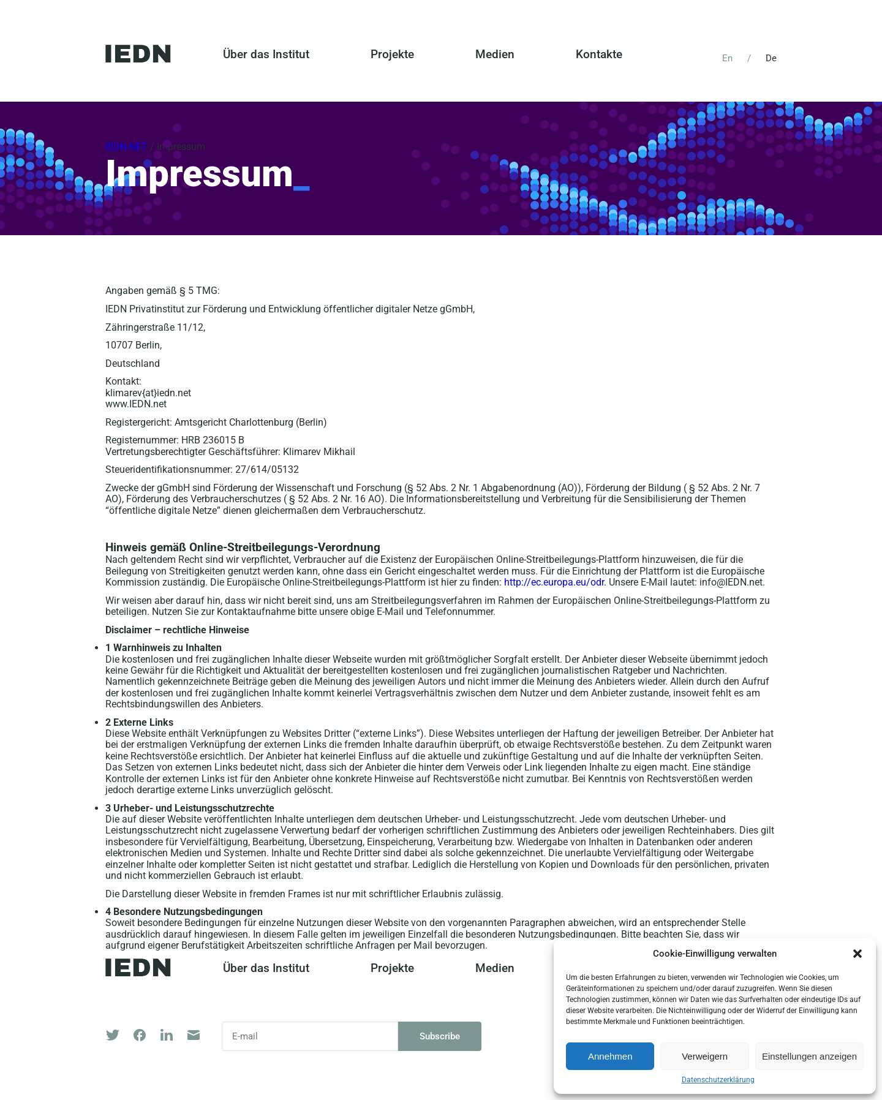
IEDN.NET (126, 147)
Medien (494, 54)
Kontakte (599, 54)
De (771, 58)
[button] (857, 953)
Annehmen (610, 1056)
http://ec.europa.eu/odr (554, 582)
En (727, 58)
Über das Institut (266, 54)
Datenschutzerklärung (718, 1080)
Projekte (392, 54)
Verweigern (705, 1056)
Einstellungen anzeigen (809, 1056)
